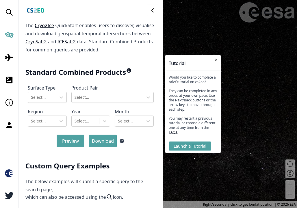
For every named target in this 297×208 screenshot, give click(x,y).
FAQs (173, 132)
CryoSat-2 (36, 41)
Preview (70, 141)
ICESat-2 (66, 41)
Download (103, 141)
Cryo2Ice (44, 25)
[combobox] (31, 97)
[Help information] (122, 141)
